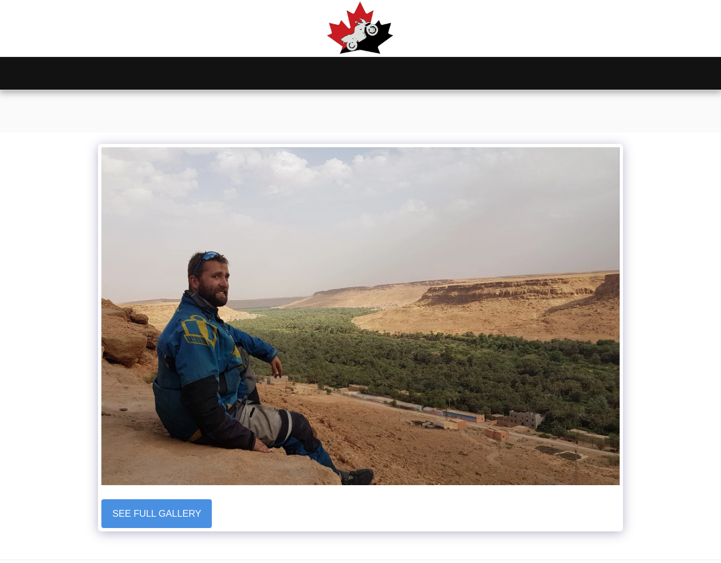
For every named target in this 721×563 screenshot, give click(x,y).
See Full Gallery (157, 513)
